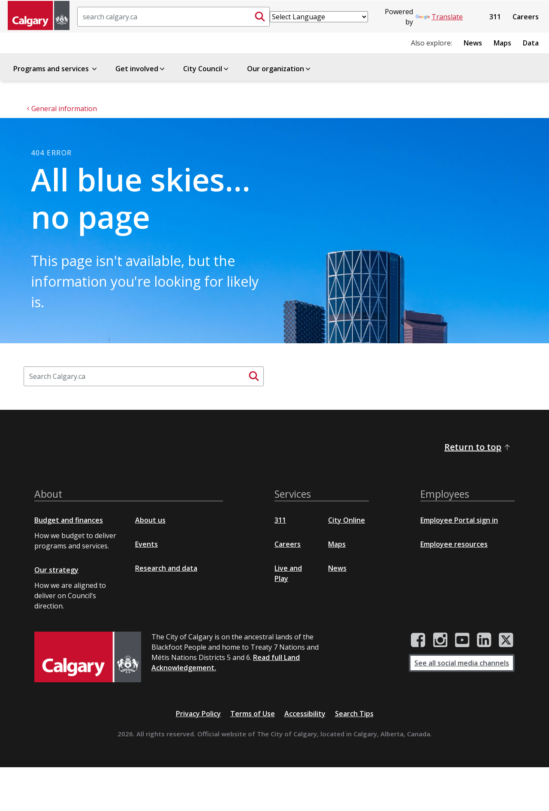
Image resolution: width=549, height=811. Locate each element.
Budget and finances (68, 520)
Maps (502, 43)
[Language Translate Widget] (319, 16)
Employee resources (454, 544)
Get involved (140, 68)
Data (531, 43)
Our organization (279, 68)
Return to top (477, 447)
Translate (439, 16)
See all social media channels (461, 663)
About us (150, 520)
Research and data (166, 568)
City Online (346, 520)
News (473, 43)
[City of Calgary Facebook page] (418, 640)
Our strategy (56, 570)
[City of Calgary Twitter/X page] (506, 640)
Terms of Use (252, 713)
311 (495, 16)
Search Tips (354, 713)
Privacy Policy (198, 713)
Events (146, 544)
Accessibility (305, 713)
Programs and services (55, 68)
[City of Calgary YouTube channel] (462, 640)
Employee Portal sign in (459, 520)
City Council (206, 68)
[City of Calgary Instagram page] (440, 640)
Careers (526, 16)
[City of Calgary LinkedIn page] (484, 640)
